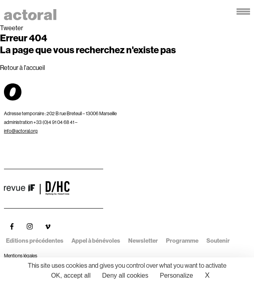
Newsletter (143, 240)
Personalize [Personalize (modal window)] (176, 275)
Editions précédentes (35, 240)
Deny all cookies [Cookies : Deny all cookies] (125, 275)
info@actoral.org (21, 131)
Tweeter (11, 28)
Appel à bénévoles (95, 240)
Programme (182, 240)
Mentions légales (20, 256)
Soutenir (218, 240)
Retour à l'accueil (22, 68)
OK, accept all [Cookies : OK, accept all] (71, 275)
